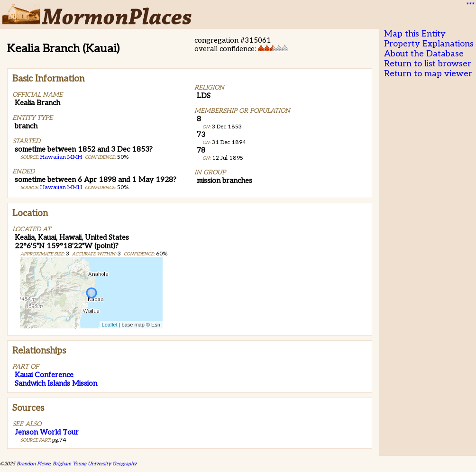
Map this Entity (415, 34)
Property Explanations (429, 44)
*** (469, 5)
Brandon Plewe (33, 464)
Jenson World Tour (47, 432)
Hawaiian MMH (61, 157)
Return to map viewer (428, 74)
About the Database (424, 54)
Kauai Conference (44, 375)
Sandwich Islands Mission (56, 383)
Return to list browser (427, 64)
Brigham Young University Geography (95, 464)
